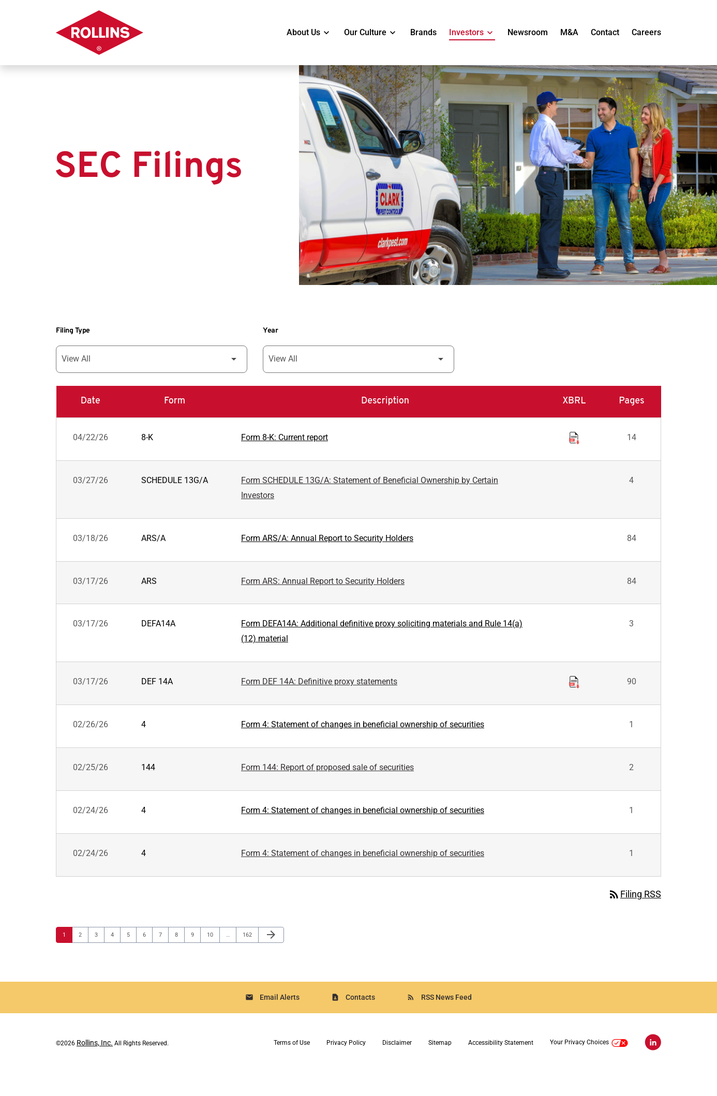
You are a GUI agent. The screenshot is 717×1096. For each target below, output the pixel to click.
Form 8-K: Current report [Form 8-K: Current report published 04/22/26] (284, 453)
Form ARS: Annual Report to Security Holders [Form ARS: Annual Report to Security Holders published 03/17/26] (323, 599)
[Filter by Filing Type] (151, 374)
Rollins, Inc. (95, 1066)
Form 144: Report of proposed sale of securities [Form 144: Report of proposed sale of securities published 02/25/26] (327, 788)
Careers (646, 32)
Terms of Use (292, 1066)
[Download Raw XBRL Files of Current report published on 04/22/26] (574, 452)
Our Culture (365, 32)
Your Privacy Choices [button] (589, 1066)
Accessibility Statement (500, 1066)
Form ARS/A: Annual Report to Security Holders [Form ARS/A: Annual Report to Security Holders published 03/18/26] (327, 556)
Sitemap (440, 1066)
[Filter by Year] (358, 374)
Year (270, 345)
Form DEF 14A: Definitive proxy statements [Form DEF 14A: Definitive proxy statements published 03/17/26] (319, 702)
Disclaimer (397, 1066)
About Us (303, 32)
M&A (569, 32)
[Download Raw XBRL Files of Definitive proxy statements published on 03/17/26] (574, 700)
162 (248, 957)
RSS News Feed (439, 1020)
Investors (466, 32)
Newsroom (527, 32)
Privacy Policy (346, 1066)
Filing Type (73, 345)
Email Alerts (272, 1020)
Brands (423, 32)
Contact (605, 32)
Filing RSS (634, 916)
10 (212, 957)
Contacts (353, 1020)
